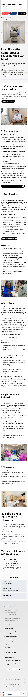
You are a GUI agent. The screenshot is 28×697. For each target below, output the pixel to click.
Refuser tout (5, 13)
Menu (23, 694)
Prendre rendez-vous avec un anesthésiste (12, 186)
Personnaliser (22, 13)
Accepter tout (13, 13)
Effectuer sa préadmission (8, 238)
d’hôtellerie (22, 228)
